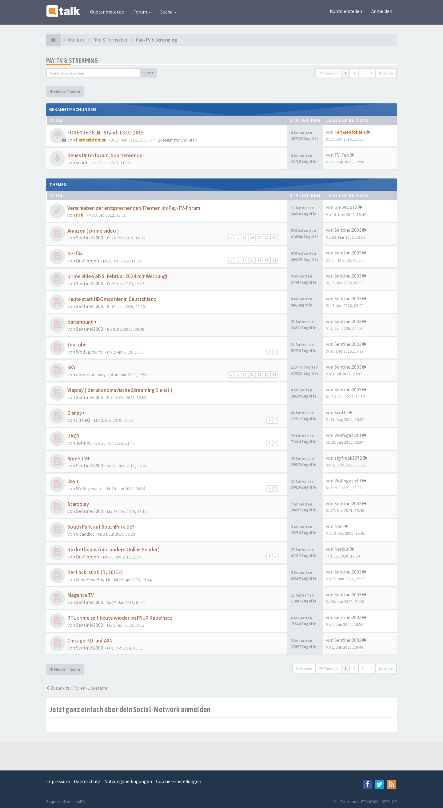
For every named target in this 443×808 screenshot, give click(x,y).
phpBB (79, 801)
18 (244, 237)
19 (252, 237)
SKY (71, 367)
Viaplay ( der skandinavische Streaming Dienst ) (119, 390)
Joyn (72, 481)
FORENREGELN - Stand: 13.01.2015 (105, 133)
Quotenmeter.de (107, 12)
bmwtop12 (345, 207)
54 (274, 374)
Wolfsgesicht (89, 352)
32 (259, 260)
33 (267, 260)
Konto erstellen (346, 11)
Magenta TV (80, 595)
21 (267, 237)
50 (244, 374)
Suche (168, 12)
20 (259, 237)
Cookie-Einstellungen (178, 781)
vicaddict (85, 534)
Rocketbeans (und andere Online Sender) (113, 549)
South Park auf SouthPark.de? (100, 527)
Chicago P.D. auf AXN (90, 641)
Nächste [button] (386, 73)
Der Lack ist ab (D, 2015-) (95, 572)
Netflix (74, 253)
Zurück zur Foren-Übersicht (77, 688)
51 (252, 374)
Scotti (340, 412)
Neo (338, 526)
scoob (82, 163)
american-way (91, 375)
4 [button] (371, 73)
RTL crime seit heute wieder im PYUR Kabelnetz (120, 618)
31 (252, 260)
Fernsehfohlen (91, 140)
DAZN (73, 436)
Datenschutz (87, 781)
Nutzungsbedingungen (128, 781)
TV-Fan (341, 155)
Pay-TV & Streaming (72, 60)
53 (267, 374)
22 (274, 237)
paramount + (82, 322)
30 (244, 260)
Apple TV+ (78, 458)
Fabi (80, 215)
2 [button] (354, 73)
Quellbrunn (87, 261)
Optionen (304, 668)
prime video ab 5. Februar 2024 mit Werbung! (117, 276)
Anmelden (381, 11)
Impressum (58, 781)
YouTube (77, 345)
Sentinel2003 (89, 238)
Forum (142, 12)
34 (274, 260)
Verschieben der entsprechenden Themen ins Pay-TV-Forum (133, 208)
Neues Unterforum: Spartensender (105, 155)
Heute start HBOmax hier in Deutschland (112, 299)
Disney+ (76, 413)
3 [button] (363, 73)
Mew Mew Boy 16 (93, 579)
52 (259, 374)
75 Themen (328, 73)
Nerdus (341, 549)
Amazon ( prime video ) (93, 231)
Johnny (83, 443)
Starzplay (78, 504)
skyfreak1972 (348, 458)
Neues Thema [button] (65, 91)
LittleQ (83, 420)
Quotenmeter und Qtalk (177, 140)
